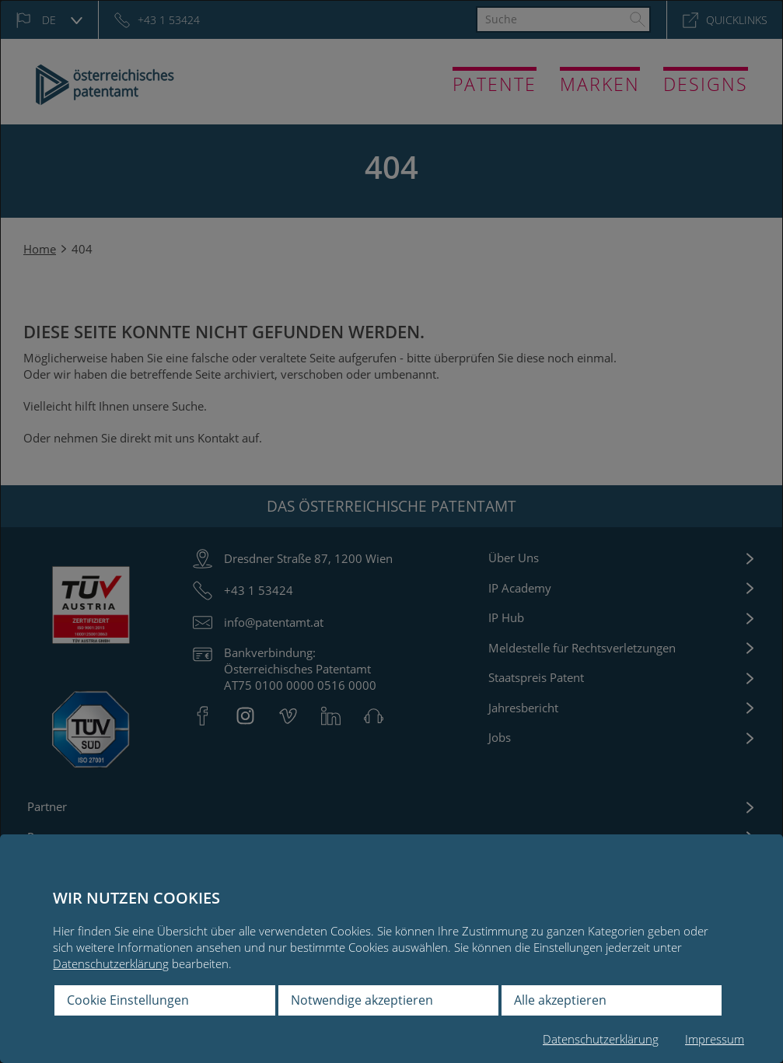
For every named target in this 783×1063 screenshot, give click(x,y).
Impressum (714, 1039)
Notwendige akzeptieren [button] (362, 1000)
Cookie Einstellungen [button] (128, 1000)
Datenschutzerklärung (111, 963)
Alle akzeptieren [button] (560, 1000)
